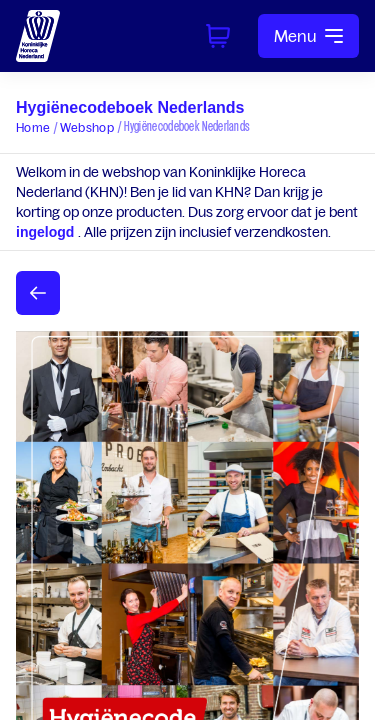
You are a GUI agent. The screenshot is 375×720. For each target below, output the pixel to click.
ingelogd (47, 232)
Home (33, 127)
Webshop (87, 127)
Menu (308, 36)
